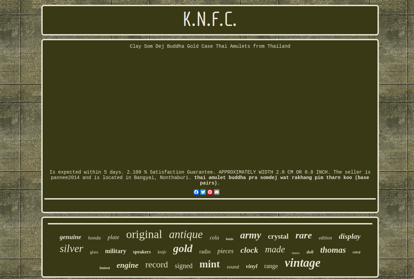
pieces (225, 250)
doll (309, 251)
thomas (333, 249)
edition (325, 237)
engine (128, 265)
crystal (278, 236)
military (115, 251)
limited (105, 268)
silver (71, 248)
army (250, 235)
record (156, 264)
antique (186, 234)
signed (183, 265)
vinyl (251, 266)
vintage (302, 262)
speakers (142, 251)
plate (113, 237)
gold (182, 248)
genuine (70, 236)
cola (214, 237)
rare (304, 235)
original (144, 234)
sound (233, 266)
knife (162, 251)
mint (209, 263)
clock (249, 250)
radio (205, 251)
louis (229, 239)
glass (94, 252)
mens (296, 253)
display (350, 236)
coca (356, 252)
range (271, 266)
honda (94, 237)
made (275, 249)
